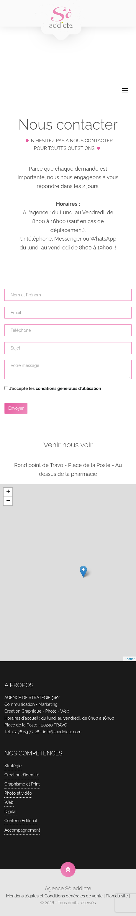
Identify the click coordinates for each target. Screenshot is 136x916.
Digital (10, 811)
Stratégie (13, 765)
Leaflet (130, 659)
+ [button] (8, 492)
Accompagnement (22, 830)
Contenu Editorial (20, 820)
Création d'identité (21, 775)
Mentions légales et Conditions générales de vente (54, 896)
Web (9, 802)
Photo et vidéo (18, 793)
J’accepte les (55, 388)
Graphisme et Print (22, 784)
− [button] (8, 501)
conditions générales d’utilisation (68, 388)
